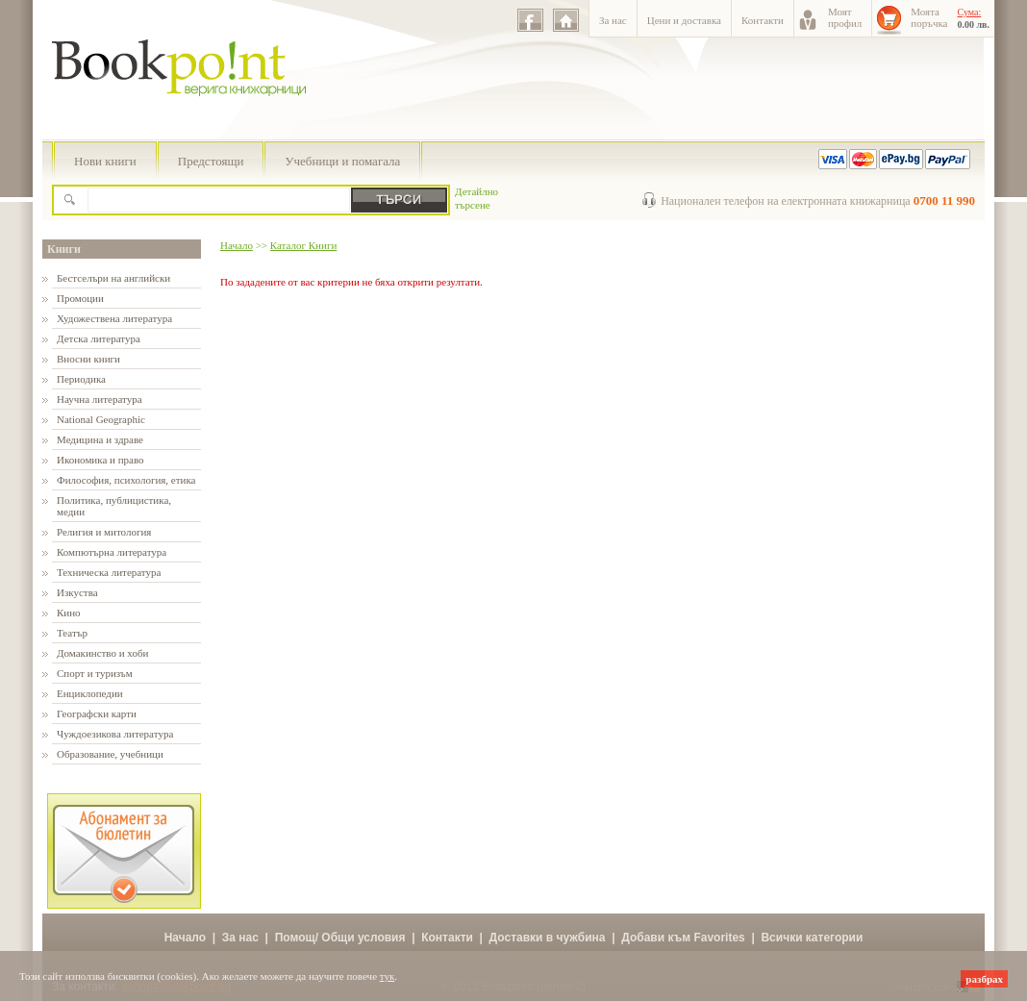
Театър (72, 632)
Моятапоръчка (929, 17)
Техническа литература (109, 572)
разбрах (984, 979)
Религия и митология (104, 532)
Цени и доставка (684, 20)
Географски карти (97, 713)
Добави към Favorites (683, 937)
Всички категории (812, 937)
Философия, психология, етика (126, 480)
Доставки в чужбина (547, 937)
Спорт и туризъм (95, 673)
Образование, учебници (110, 754)
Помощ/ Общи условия (340, 937)
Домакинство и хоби (102, 653)
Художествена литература (114, 318)
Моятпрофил (845, 17)
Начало (236, 245)
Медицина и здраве (100, 439)
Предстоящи (211, 161)
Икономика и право (100, 459)
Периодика (81, 379)
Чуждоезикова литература (115, 733)
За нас (613, 20)
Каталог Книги (303, 245)
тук (387, 976)
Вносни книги (88, 358)
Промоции (80, 298)
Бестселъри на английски (113, 278)
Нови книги (105, 161)
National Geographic (101, 419)
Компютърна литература (111, 552)
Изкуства (77, 592)
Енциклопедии (90, 693)
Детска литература (98, 338)
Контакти (762, 20)
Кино (69, 612)
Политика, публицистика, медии (114, 505)
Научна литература (99, 399)
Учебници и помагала (342, 161)
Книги (64, 249)
